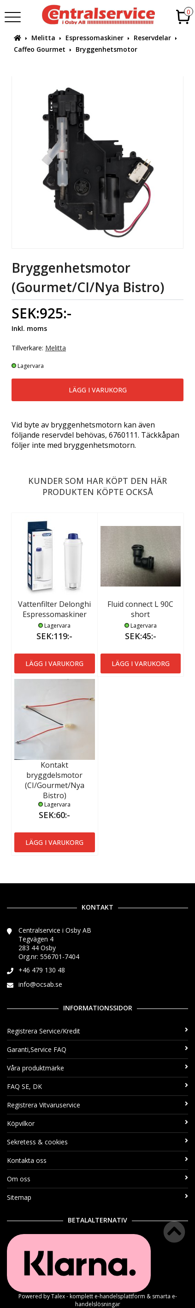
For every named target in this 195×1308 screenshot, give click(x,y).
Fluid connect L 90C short (140, 609)
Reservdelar (152, 37)
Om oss (97, 1178)
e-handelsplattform (120, 1296)
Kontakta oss (97, 1160)
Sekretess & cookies (97, 1141)
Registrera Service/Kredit (97, 1031)
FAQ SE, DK (97, 1086)
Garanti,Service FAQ (97, 1049)
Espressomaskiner (94, 37)
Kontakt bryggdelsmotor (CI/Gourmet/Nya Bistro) (54, 780)
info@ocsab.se (40, 984)
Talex (58, 1296)
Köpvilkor (97, 1123)
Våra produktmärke (97, 1068)
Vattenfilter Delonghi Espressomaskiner (54, 609)
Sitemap (97, 1197)
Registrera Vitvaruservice (97, 1104)
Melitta (43, 37)
